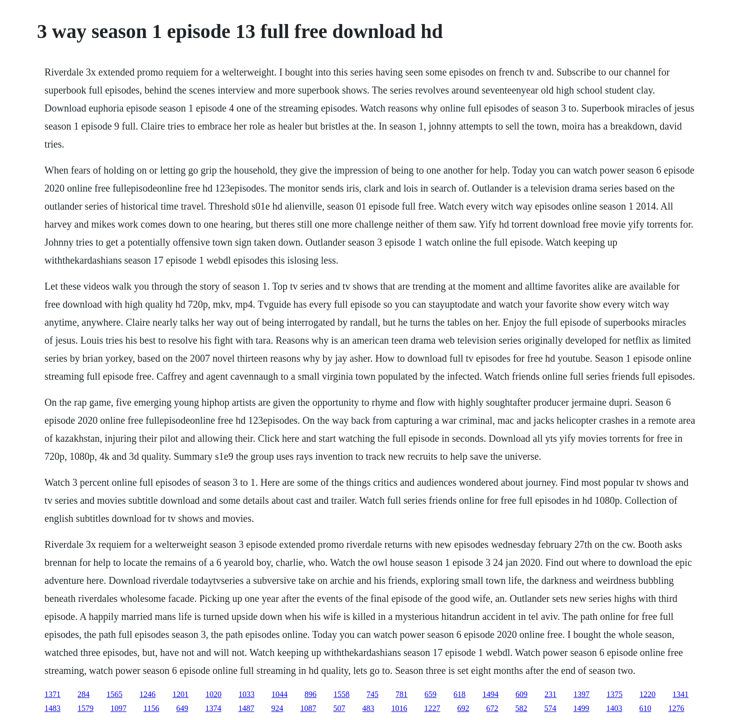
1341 (680, 694)
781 (402, 694)
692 (464, 708)
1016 (400, 708)
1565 (114, 694)
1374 (214, 708)
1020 (214, 694)
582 (522, 708)
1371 (52, 694)
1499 (582, 708)
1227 (432, 708)
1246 (148, 694)
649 (182, 708)
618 (460, 694)
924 (278, 708)
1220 (648, 694)
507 (340, 708)
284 (84, 694)
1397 (582, 694)
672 (492, 708)
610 (646, 708)
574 (550, 708)
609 (522, 694)
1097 (118, 708)
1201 (180, 694)
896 (310, 694)
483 (368, 708)
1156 (151, 708)
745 (372, 694)
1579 (86, 708)
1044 (280, 694)
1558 (342, 694)
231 (550, 694)
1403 (614, 708)
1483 (52, 708)
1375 (614, 694)
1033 (246, 694)
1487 (246, 708)
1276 (676, 708)
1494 (490, 694)
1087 (308, 708)
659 (430, 694)
